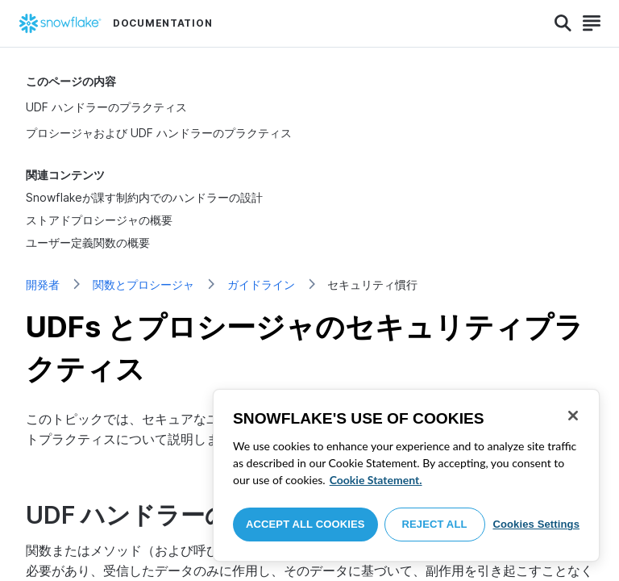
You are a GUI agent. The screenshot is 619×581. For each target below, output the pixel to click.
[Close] (573, 415)
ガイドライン (261, 284)
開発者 (43, 284)
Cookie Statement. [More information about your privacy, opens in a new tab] (376, 480)
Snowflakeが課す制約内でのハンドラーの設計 (144, 197)
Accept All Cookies (305, 524)
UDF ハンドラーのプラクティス (106, 107)
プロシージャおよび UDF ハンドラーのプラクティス (159, 133)
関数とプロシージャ (143, 284)
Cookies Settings (536, 524)
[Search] (563, 23)
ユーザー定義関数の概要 (88, 242)
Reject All (434, 524)
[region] (406, 475)
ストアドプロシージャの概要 (99, 220)
